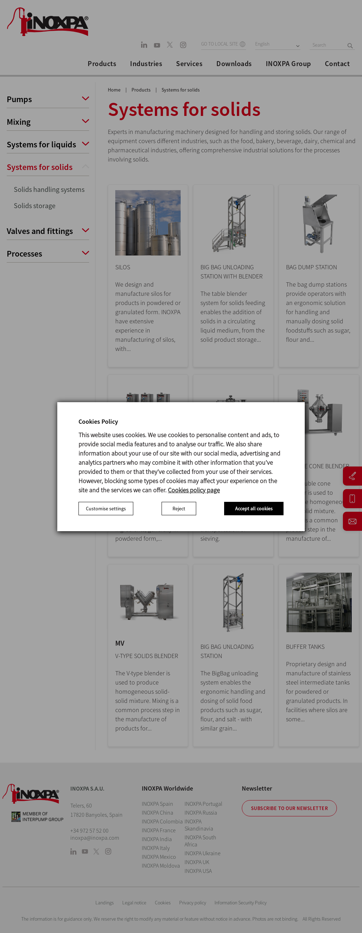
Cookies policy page (194, 490)
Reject (179, 508)
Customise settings (106, 508)
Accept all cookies (254, 508)
